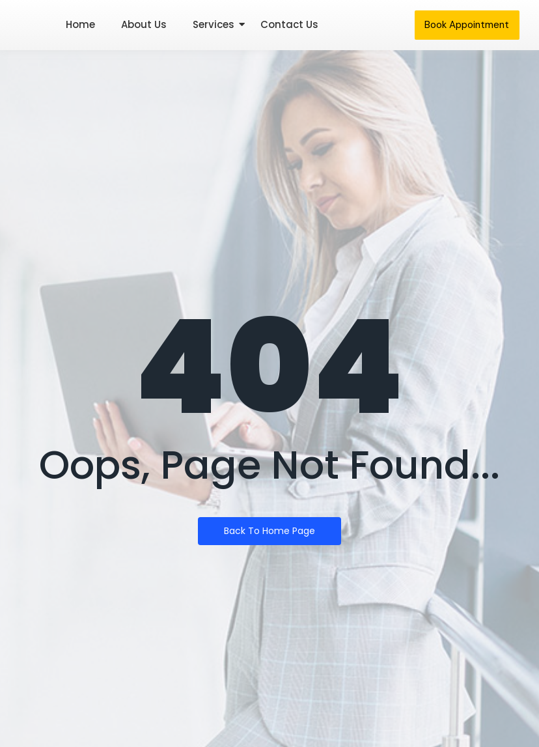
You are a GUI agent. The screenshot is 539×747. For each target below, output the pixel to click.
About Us (144, 24)
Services (213, 24)
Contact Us (289, 24)
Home (80, 24)
